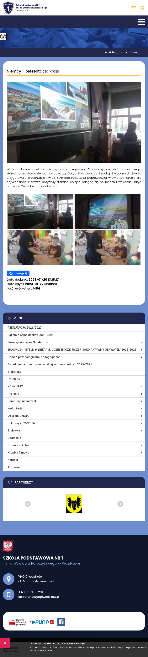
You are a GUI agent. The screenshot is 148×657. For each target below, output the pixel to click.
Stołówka (14, 430)
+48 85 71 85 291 (142, 8)
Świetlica (14, 379)
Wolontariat (16, 408)
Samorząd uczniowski (22, 401)
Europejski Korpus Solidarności (29, 342)
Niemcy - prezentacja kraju (33, 71)
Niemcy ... (134, 52)
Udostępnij (18, 273)
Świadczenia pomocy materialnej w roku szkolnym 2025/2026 (50, 364)
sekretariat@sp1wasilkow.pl (133, 7)
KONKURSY (15, 386)
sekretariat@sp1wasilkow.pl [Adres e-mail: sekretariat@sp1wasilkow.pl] (39, 597)
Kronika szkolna (18, 445)
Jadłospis (14, 438)
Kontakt (13, 460)
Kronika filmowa (18, 452)
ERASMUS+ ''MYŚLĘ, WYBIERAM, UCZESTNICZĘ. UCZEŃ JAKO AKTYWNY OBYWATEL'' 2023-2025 (72, 349)
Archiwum (14, 467)
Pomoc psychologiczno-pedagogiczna (34, 357)
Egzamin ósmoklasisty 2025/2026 (31, 335)
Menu (18, 318)
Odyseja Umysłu (18, 416)
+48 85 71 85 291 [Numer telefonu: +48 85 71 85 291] (30, 592)
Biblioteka (14, 371)
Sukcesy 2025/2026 (21, 423)
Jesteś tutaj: (111, 52)
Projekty (13, 394)
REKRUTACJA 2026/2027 (25, 327)
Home (123, 52)
